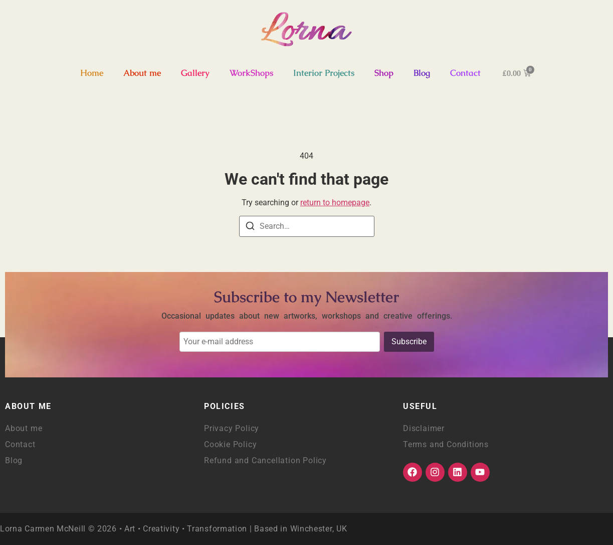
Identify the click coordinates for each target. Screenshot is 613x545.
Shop (383, 72)
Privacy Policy (231, 428)
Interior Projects (323, 72)
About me (142, 72)
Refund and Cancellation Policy (265, 460)
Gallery (195, 72)
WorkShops (251, 72)
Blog (422, 72)
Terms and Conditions (446, 444)
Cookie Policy (230, 444)
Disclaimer (424, 428)
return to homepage (334, 202)
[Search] (250, 227)
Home (91, 72)
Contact (465, 72)
